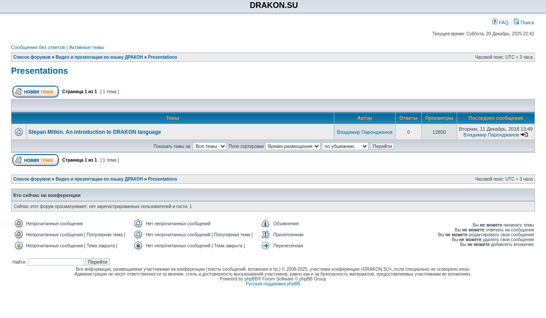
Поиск (524, 22)
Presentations (162, 57)
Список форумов (32, 57)
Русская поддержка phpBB (273, 283)
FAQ (500, 22)
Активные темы (86, 47)
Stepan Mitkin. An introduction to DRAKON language (94, 132)
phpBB (251, 278)
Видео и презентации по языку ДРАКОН (99, 57)
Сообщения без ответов (38, 47)
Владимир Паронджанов (365, 132)
